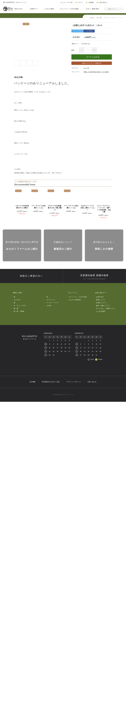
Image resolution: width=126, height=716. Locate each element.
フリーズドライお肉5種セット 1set (38, 501)
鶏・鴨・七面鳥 (19, 625)
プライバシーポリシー (73, 696)
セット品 (98, 17)
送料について (100, 613)
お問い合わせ (92, 696)
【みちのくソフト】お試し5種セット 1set (87, 502)
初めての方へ (19, 9)
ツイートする (77, 31)
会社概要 (32, 696)
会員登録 (89, 2)
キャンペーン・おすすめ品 (78, 610)
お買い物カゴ (101, 2)
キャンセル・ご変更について (105, 622)
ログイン (79, 2)
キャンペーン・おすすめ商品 (69, 9)
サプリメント (51, 613)
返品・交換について (102, 619)
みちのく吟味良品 (75, 613)
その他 (49, 619)
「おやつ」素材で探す (92, 9)
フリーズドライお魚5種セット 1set (71, 501)
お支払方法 (99, 610)
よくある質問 (100, 625)
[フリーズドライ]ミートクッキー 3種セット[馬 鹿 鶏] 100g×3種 (104, 503)
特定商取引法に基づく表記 (51, 696)
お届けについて (101, 616)
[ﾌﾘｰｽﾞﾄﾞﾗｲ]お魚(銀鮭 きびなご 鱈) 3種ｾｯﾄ (55, 502)
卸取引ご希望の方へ (31, 589)
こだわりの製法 (49, 9)
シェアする (89, 31)
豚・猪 (16, 622)
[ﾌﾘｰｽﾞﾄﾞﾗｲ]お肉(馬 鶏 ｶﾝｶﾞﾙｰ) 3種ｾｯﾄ (22, 501)
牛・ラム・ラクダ (20, 619)
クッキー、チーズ (53, 616)
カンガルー (17, 613)
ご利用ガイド (33, 9)
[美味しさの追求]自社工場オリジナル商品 (96, 72)
